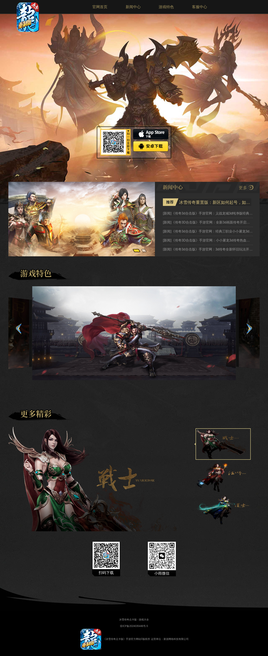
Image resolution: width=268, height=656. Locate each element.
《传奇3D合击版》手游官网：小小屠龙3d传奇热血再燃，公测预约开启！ (208, 240)
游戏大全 (144, 619)
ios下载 (151, 134)
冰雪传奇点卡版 (128, 619)
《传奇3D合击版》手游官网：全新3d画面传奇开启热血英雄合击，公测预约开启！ (208, 222)
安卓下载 (151, 146)
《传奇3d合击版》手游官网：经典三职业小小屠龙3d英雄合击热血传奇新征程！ (208, 231)
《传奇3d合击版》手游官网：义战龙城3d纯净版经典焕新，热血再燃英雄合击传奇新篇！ (208, 213)
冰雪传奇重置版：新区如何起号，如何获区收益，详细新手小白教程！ (214, 202)
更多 (243, 187)
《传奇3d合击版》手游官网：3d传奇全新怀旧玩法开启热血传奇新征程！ (208, 249)
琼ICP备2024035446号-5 (134, 626)
